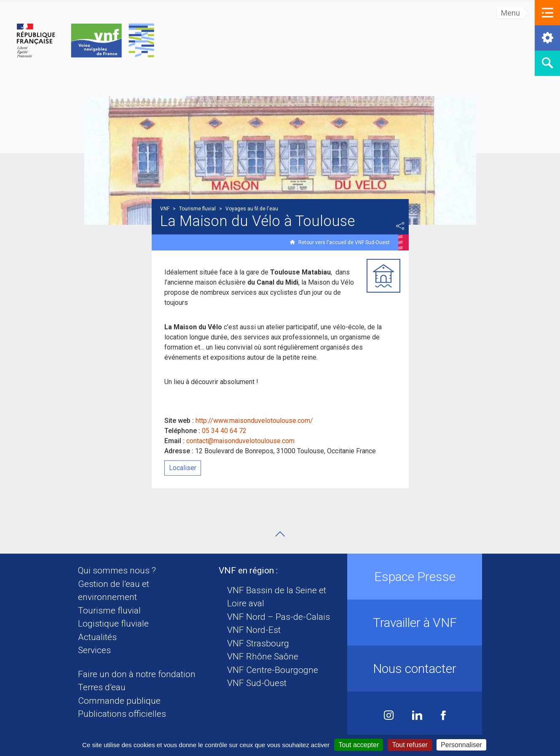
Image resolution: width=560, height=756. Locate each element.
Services (94, 650)
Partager (400, 226)
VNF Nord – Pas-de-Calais (278, 617)
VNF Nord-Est (254, 630)
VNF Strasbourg (258, 643)
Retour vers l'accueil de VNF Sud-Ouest (344, 242)
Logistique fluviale (113, 624)
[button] (547, 12)
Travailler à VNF (415, 622)
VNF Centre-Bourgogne (272, 670)
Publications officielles (122, 714)
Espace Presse (415, 576)
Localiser (182, 468)
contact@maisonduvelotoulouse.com (240, 441)
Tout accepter (358, 744)
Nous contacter (414, 668)
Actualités (97, 637)
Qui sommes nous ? (117, 570)
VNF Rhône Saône (262, 656)
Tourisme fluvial (109, 610)
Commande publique (119, 701)
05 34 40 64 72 (224, 431)
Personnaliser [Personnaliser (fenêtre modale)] (461, 744)
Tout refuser (409, 744)
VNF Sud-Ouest (257, 683)
